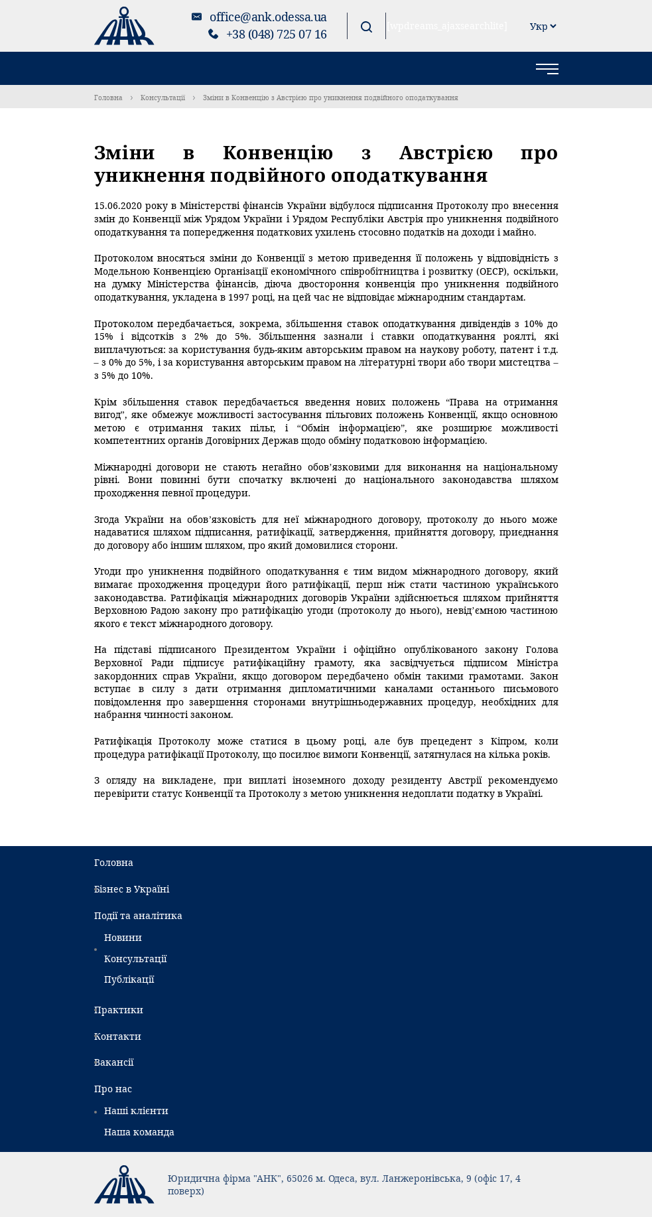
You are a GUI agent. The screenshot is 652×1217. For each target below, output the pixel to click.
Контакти (117, 1036)
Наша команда (139, 1131)
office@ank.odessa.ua (268, 17)
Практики (118, 1009)
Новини (123, 937)
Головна (108, 97)
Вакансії (113, 1062)
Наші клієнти (136, 1110)
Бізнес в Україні (131, 889)
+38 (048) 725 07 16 (276, 34)
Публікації (129, 979)
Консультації (163, 97)
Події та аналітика (138, 915)
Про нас (113, 1088)
